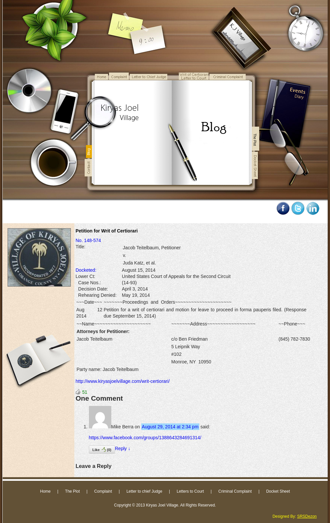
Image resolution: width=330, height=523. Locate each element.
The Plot (72, 491)
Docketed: (86, 270)
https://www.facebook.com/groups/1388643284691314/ (145, 437)
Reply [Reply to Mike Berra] (122, 448)
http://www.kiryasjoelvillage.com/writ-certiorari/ (123, 381)
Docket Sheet (278, 491)
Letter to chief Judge (144, 491)
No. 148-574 (88, 240)
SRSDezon (306, 516)
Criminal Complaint (235, 491)
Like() (102, 449)
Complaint (103, 491)
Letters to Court (190, 491)
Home (45, 491)
